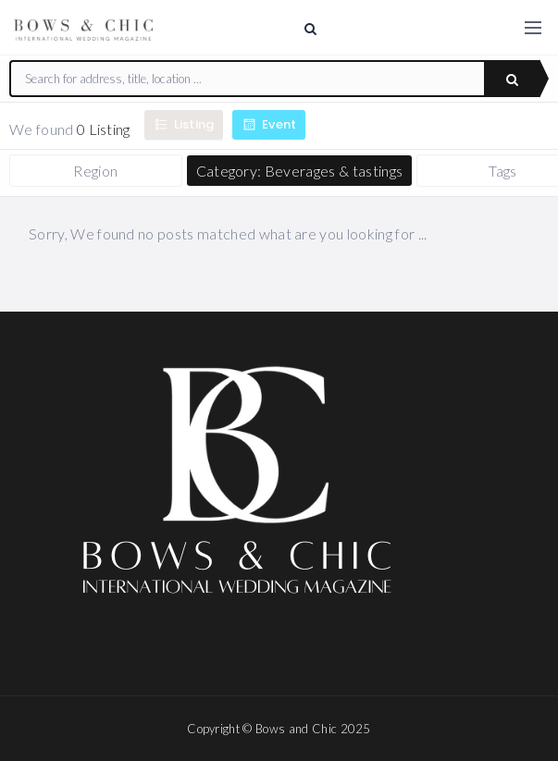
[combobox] (247, 78)
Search (512, 79)
